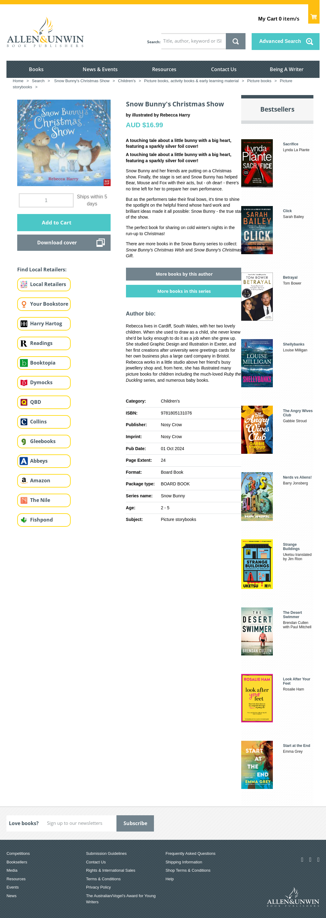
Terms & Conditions (103, 879)
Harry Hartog (46, 323)
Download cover (57, 242)
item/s (278, 18)
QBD (35, 402)
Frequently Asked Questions (191, 853)
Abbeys (39, 460)
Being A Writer (287, 69)
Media (11, 870)
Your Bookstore (49, 303)
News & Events (100, 69)
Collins (38, 421)
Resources (164, 69)
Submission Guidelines (106, 853)
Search (153, 41)
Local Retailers (48, 284)
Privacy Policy (98, 887)
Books (36, 69)
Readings (41, 343)
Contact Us (224, 69)
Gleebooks (43, 441)
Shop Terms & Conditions (188, 870)
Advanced (280, 41)
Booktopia (43, 362)
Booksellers (16, 862)
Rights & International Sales (110, 870)
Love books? (24, 823)
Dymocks (41, 382)
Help (170, 879)
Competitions (18, 853)
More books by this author (184, 274)
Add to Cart (56, 222)
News (11, 895)
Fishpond (41, 519)
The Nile (40, 500)
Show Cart (314, 14)
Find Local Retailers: (42, 269)
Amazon (40, 480)
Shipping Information (184, 862)
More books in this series (184, 291)
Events (12, 887)
